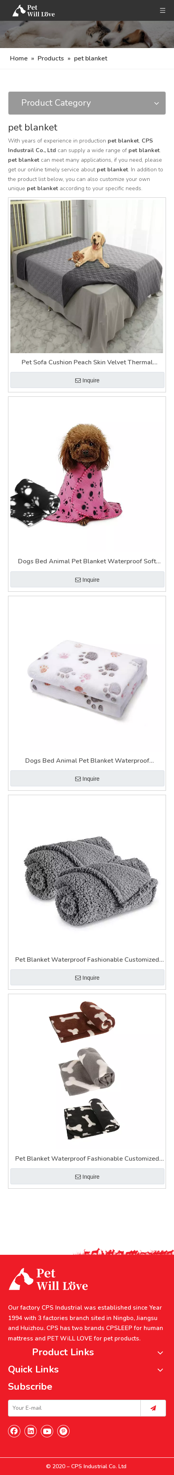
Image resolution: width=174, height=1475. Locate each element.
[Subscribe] (153, 1408)
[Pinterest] (63, 1431)
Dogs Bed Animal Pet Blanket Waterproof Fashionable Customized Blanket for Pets (87, 761)
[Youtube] (47, 1431)
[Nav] (87, 34)
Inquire (87, 380)
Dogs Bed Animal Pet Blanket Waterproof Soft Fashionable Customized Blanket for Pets (87, 562)
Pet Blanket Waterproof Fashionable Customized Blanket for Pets (87, 960)
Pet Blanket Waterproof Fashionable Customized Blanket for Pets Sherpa (87, 1159)
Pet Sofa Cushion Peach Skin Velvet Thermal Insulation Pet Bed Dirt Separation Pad (87, 363)
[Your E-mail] (72, 1408)
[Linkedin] (30, 1431)
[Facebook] (14, 1431)
